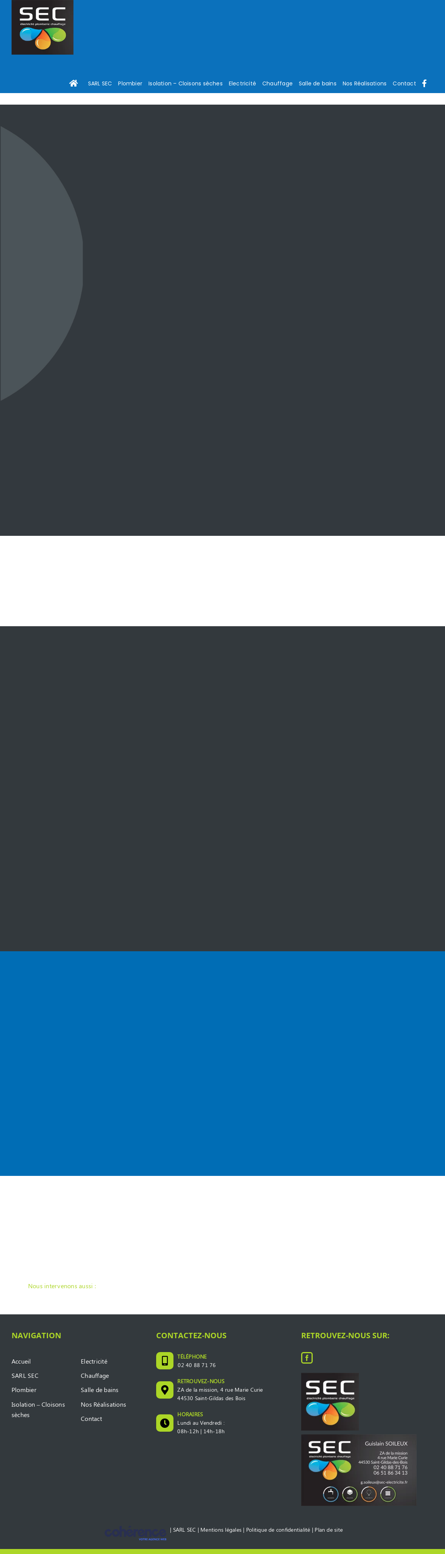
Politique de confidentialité (278, 1534)
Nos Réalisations (103, 1409)
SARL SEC (25, 1380)
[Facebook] (307, 1363)
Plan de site (329, 1534)
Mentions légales (221, 1534)
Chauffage (95, 1380)
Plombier (24, 1395)
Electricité (94, 1366)
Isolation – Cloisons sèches (38, 1414)
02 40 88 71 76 (197, 1369)
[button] (222, 1291)
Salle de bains (99, 1395)
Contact (91, 1423)
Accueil (21, 1366)
